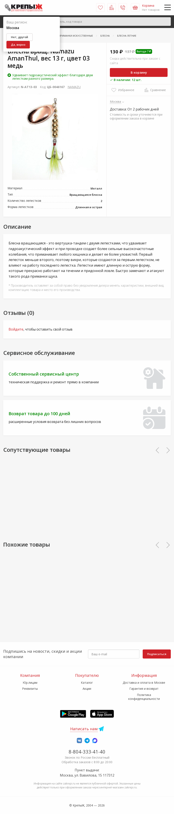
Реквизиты (30, 689)
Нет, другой (19, 37)
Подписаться (156, 654)
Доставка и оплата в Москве (144, 682)
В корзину (139, 72)
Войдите (16, 329)
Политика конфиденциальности (144, 697)
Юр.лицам (30, 682)
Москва (115, 101)
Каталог (87, 682)
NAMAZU (74, 87)
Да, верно (18, 45)
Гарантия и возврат (144, 689)
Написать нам (84, 728)
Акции (87, 689)
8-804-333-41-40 (87, 751)
